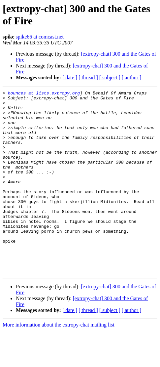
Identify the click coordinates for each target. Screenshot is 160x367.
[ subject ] (109, 77)
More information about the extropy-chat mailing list (58, 361)
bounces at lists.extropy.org (44, 94)
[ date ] (69, 77)
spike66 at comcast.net (40, 36)
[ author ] (132, 77)
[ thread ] (88, 77)
